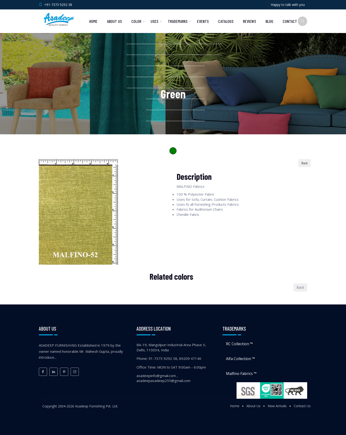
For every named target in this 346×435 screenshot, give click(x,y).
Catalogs (225, 21)
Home (93, 21)
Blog (269, 21)
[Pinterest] (64, 372)
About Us (114, 21)
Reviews (249, 21)
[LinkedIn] (53, 372)
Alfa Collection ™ (240, 358)
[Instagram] (75, 372)
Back (305, 163)
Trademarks (178, 21)
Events (203, 21)
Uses (154, 21)
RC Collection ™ (239, 343)
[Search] (302, 21)
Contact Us (302, 406)
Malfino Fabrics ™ (241, 373)
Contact (290, 21)
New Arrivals (277, 406)
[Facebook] (43, 372)
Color (136, 21)
